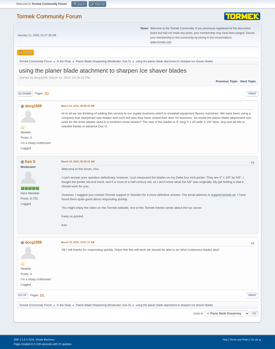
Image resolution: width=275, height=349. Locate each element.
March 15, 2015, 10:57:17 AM (78, 242)
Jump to (198, 313)
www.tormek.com (160, 42)
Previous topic (227, 81)
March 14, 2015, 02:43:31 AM (78, 161)
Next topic (248, 81)
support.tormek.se (223, 195)
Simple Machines (45, 339)
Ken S (126, 61)
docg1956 (33, 106)
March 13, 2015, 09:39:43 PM (78, 105)
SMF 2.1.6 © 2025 (24, 339)
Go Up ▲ (256, 339)
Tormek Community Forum (49, 16)
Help (225, 339)
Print (252, 93)
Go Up (22, 295)
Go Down (24, 93)
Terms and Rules (239, 339)
